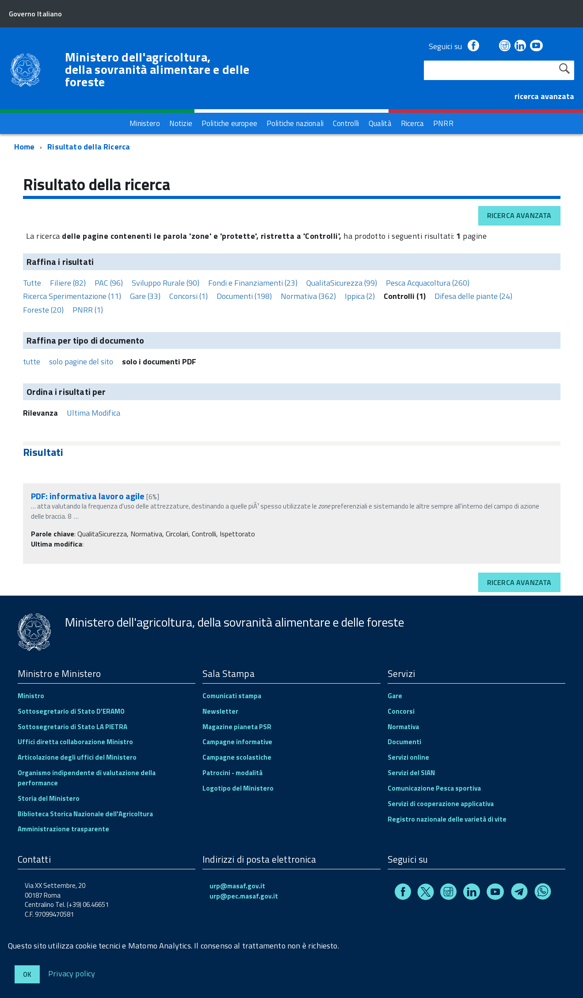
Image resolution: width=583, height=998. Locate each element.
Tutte (32, 283)
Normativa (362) (308, 296)
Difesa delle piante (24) (473, 296)
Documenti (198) (244, 296)
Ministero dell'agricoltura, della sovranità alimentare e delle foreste (157, 69)
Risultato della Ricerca (88, 147)
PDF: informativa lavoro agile (88, 496)
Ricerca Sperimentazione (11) (72, 296)
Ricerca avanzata (519, 215)
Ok (27, 974)
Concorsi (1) (188, 296)
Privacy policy (71, 973)
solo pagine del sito (81, 361)
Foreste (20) (43, 310)
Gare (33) (145, 296)
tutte (31, 361)
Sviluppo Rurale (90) (165, 283)
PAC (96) (109, 283)
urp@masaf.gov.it (237, 886)
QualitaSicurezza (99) (341, 283)
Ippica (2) (360, 296)
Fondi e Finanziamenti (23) (252, 283)
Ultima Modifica (93, 413)
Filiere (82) (68, 283)
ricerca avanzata (544, 96)
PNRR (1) (87, 310)
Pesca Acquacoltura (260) (427, 283)
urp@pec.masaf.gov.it (244, 896)
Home (24, 147)
